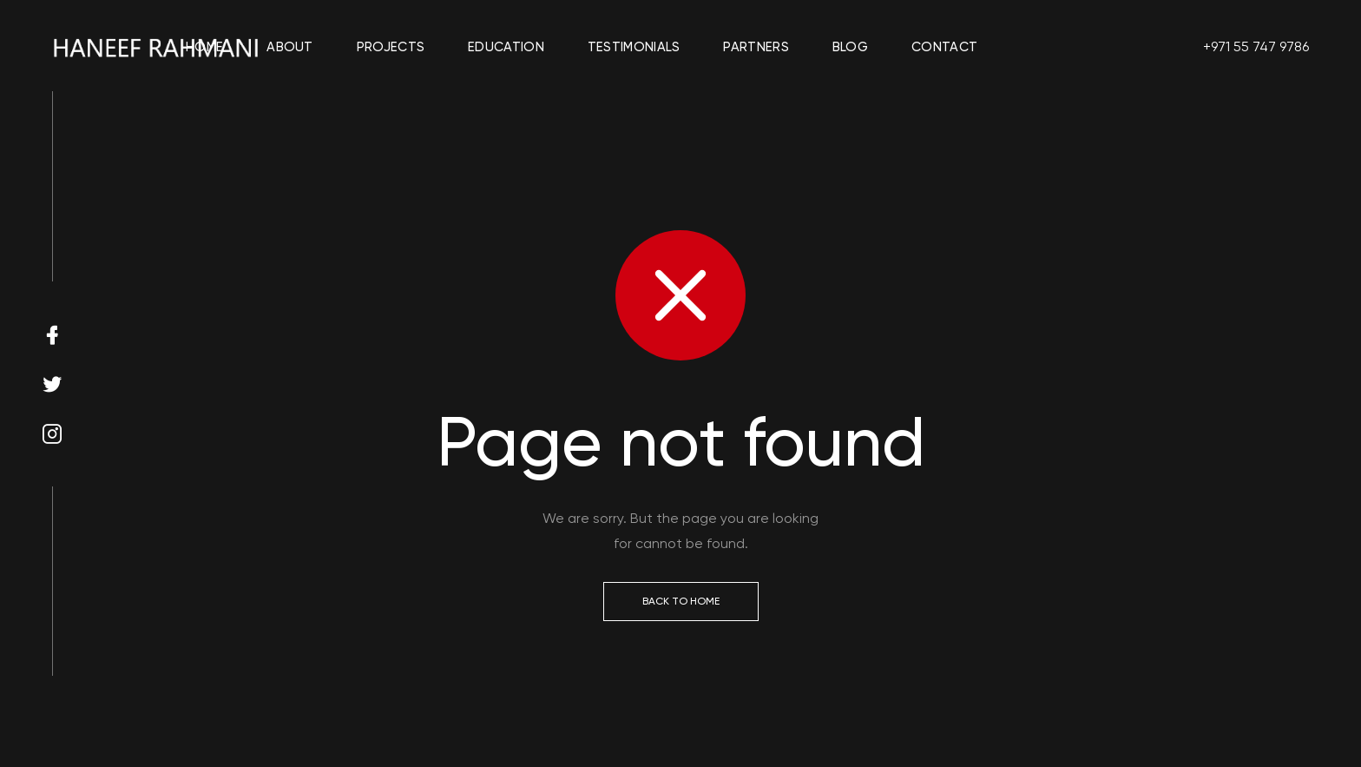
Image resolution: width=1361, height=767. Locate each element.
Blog (850, 47)
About (289, 47)
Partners (755, 47)
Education (506, 47)
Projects (390, 47)
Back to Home (681, 601)
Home (204, 47)
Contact (944, 47)
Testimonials (634, 47)
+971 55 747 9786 (1256, 46)
